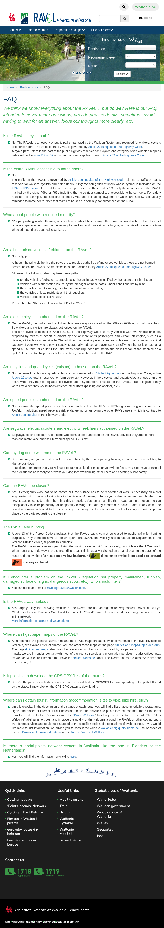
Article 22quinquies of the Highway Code (115, 147)
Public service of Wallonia (109, 814)
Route (92, 66)
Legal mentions (28, 922)
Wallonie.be (145, 7)
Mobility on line (71, 799)
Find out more (102, 30)
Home (10, 87)
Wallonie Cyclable (67, 821)
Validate (122, 73)
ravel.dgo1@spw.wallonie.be (66, 588)
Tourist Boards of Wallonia (88, 732)
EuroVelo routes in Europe (21, 842)
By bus (65, 812)
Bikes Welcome (84, 658)
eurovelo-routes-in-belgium (22, 831)
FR (146, 18)
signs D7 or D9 (43, 155)
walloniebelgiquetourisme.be (120, 728)
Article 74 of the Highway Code (123, 155)
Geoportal (105, 829)
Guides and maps (37, 649)
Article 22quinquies (108, 373)
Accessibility (70, 922)
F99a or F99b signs (25, 188)
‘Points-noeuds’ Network (26, 806)
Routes (14, 30)
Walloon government (113, 806)
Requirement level (102, 57)
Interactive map (38, 30)
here (73, 756)
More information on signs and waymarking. (41, 620)
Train (63, 806)
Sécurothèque (70, 840)
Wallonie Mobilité (67, 831)
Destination (96, 49)
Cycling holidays (20, 799)
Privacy (44, 922)
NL (151, 18)
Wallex (102, 823)
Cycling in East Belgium (25, 812)
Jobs (100, 836)
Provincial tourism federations (42, 732)
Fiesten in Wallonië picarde (22, 821)
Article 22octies (22, 377)
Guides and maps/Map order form (137, 645)
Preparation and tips (70, 30)
